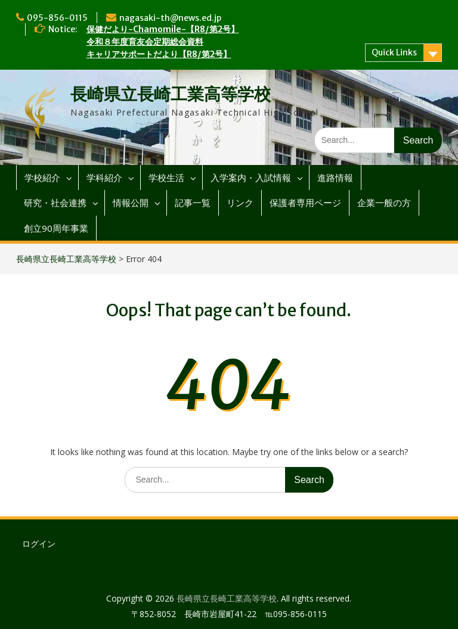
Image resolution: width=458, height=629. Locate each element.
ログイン (38, 543)
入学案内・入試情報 (251, 177)
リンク (240, 202)
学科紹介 (104, 177)
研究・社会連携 (55, 202)
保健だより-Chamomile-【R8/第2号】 (162, 29)
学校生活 (166, 177)
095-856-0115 (57, 18)
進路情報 (335, 177)
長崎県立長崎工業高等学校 (170, 94)
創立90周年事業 (56, 228)
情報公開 (130, 202)
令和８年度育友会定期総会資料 (144, 41)
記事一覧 (193, 202)
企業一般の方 (384, 202)
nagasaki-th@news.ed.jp (170, 18)
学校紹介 (42, 177)
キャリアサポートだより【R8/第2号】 (158, 54)
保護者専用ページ (305, 202)
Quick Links (394, 52)
